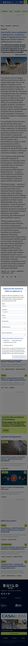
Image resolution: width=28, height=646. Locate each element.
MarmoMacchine (17, 340)
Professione (5, 321)
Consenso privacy (8, 345)
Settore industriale (7, 332)
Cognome (4, 309)
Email (3, 315)
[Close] (26, 290)
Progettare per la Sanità (9, 342)
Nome (3, 303)
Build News (6, 340)
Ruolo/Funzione (6, 327)
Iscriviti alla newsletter (19, 357)
